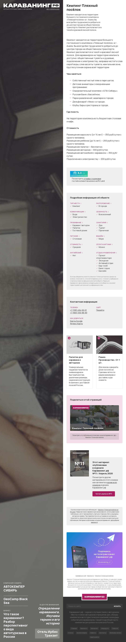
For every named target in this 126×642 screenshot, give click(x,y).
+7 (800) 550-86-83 (78, 312)
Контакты (102, 633)
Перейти (100, 310)
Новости (93, 633)
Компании (94, 628)
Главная (74, 628)
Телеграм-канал (115, 633)
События (115, 628)
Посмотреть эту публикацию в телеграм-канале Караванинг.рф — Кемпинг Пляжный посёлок (94, 436)
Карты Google (76, 321)
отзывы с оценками (92, 178)
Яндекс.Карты (76, 323)
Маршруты (105, 628)
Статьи (70, 633)
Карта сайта (94, 637)
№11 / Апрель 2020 (53, 9)
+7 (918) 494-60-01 (78, 310)
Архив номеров (82, 633)
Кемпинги (83, 628)
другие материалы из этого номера (105, 478)
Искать (117, 606)
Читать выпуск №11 (103, 494)
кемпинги (94, 522)
